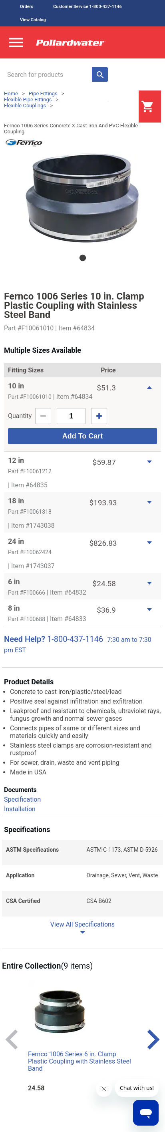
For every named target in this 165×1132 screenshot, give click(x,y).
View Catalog (33, 19)
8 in (14, 608)
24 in (16, 541)
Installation (20, 809)
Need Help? (24, 639)
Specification (22, 799)
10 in (16, 386)
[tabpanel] (82, 197)
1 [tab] (83, 258)
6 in (14, 581)
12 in (16, 460)
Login (119, 107)
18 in (16, 501)
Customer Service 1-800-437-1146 (87, 6)
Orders (26, 6)
